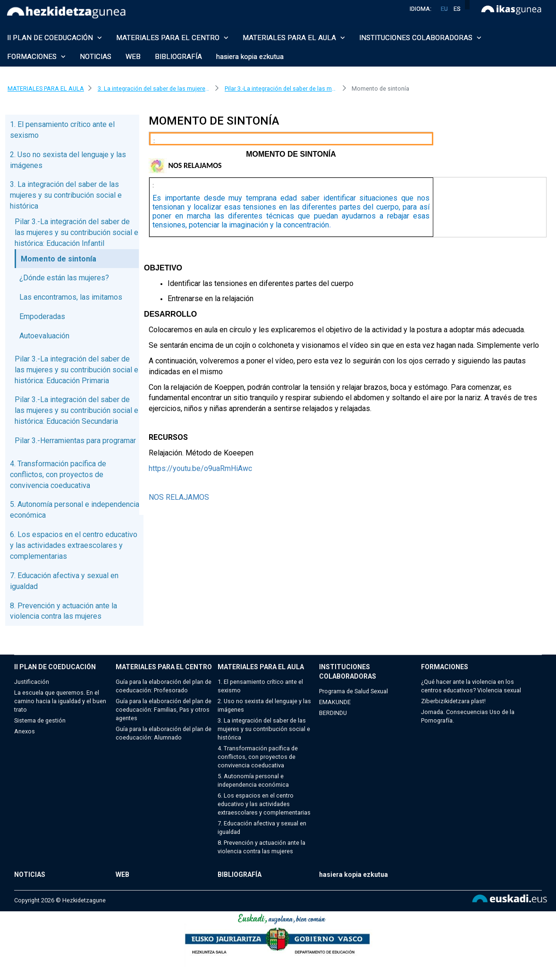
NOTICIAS (95, 56)
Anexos (24, 731)
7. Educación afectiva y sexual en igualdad (262, 827)
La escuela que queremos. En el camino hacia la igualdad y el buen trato (60, 701)
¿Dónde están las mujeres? (64, 277)
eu (444, 8)
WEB (133, 56)
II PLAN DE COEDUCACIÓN (55, 667)
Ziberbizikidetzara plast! (453, 701)
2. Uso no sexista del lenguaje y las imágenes (264, 705)
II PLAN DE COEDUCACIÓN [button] (54, 38)
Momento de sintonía (58, 258)
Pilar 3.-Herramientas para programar (75, 440)
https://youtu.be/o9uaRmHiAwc (200, 468)
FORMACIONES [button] (36, 56)
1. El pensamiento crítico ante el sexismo (260, 686)
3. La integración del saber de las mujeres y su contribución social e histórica (66, 195)
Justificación (31, 681)
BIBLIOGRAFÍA (178, 56)
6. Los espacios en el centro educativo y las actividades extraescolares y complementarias (73, 545)
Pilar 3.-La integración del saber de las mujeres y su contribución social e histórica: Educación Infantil (76, 232)
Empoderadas (42, 316)
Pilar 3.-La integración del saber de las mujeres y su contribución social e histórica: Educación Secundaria (76, 410)
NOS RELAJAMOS (179, 497)
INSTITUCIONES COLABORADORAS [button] (420, 38)
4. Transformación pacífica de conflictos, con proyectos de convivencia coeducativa (58, 474)
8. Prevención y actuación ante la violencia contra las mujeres (261, 847)
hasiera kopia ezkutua (250, 56)
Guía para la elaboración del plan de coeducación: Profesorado (163, 686)
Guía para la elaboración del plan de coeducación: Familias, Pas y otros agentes (163, 710)
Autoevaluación (44, 335)
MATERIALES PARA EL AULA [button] (294, 38)
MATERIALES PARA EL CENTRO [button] (172, 38)
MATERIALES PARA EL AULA (261, 667)
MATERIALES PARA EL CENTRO (164, 667)
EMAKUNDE (335, 702)
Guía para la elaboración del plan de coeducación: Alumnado (163, 733)
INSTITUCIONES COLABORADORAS (347, 671)
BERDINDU (333, 712)
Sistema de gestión (40, 720)
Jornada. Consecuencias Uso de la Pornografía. (467, 716)
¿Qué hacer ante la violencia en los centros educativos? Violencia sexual (471, 686)
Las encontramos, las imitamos (70, 297)
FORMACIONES (444, 667)
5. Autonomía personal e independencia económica (253, 780)
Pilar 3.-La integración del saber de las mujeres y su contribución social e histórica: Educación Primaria (76, 369)
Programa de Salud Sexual (353, 691)
